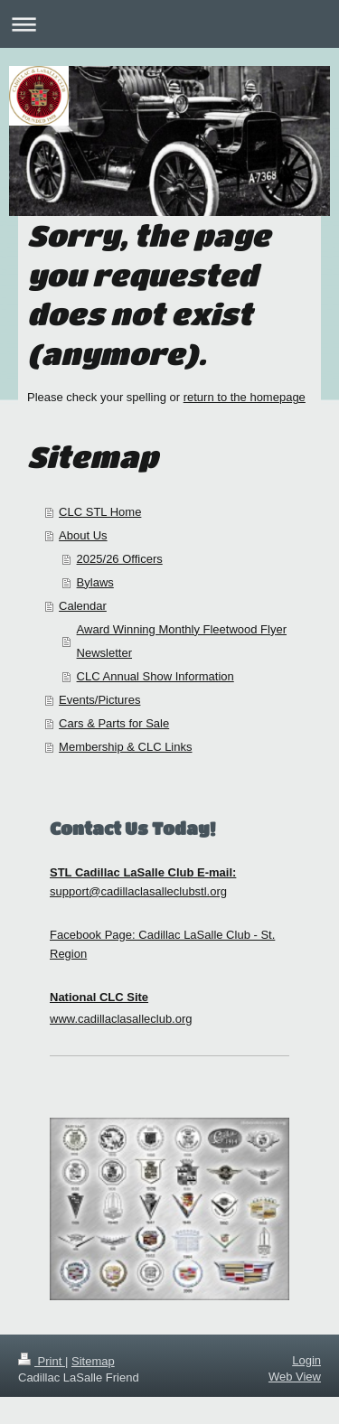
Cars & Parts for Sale (114, 723)
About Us (83, 535)
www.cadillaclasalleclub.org (121, 1019)
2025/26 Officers (120, 559)
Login (306, 1360)
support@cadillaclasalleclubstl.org (138, 891)
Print (41, 1361)
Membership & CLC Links (125, 747)
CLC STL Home (100, 512)
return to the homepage (245, 397)
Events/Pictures (99, 700)
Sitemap (93, 1361)
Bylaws (95, 582)
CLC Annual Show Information (155, 676)
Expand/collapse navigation (169, 24)
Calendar (83, 606)
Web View (294, 1376)
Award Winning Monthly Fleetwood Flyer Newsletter (182, 641)
